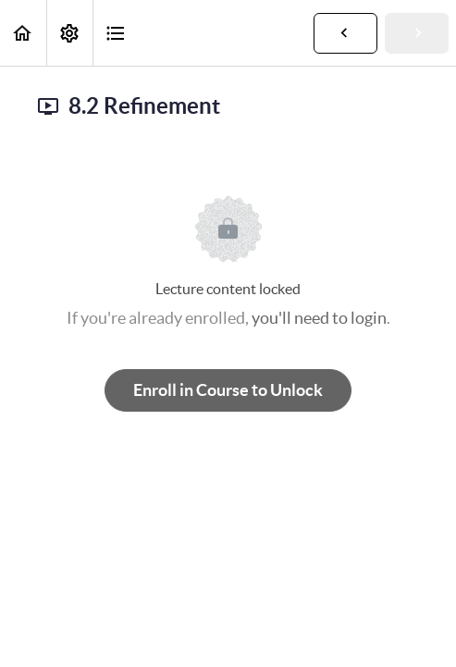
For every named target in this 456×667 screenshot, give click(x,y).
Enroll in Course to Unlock (228, 390)
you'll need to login (319, 317)
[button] (23, 33)
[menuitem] (69, 33)
